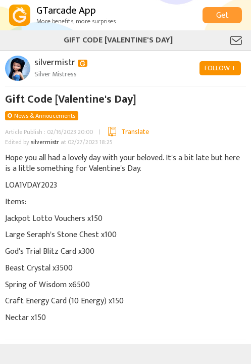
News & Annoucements (44, 115)
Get (222, 15)
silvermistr (45, 142)
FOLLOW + (220, 68)
